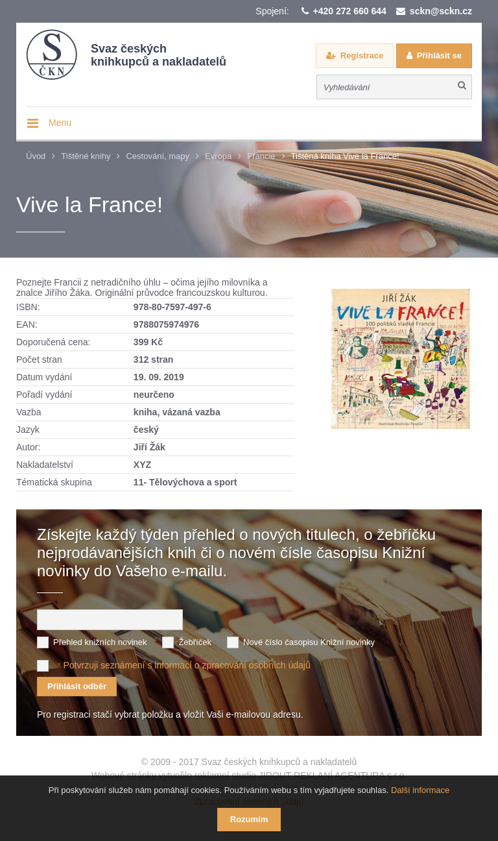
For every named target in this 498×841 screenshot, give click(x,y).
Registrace (361, 55)
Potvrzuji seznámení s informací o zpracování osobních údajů (186, 665)
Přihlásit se (439, 55)
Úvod (35, 156)
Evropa (218, 156)
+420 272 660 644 (349, 11)
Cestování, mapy (157, 156)
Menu (60, 122)
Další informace (420, 790)
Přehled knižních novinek (100, 642)
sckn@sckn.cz (441, 11)
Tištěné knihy (85, 156)
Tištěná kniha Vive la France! (345, 156)
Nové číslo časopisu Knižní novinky (309, 642)
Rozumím (249, 819)
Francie (261, 156)
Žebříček (194, 642)
